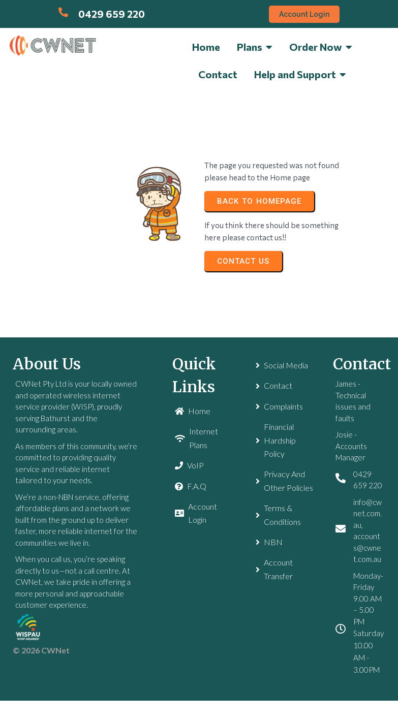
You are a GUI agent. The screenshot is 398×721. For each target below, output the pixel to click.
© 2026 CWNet (41, 650)
